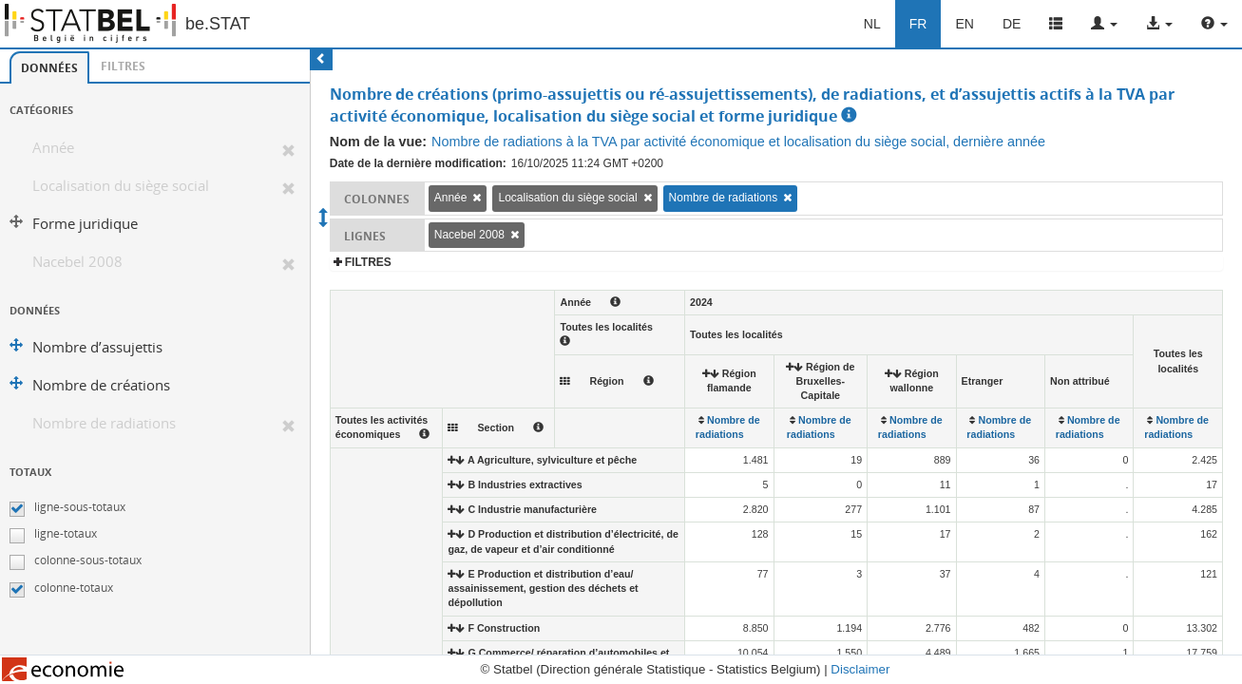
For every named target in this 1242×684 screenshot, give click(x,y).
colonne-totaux (73, 588)
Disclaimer (860, 669)
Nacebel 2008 (77, 262)
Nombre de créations (101, 385)
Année (53, 148)
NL (872, 23)
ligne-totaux (65, 533)
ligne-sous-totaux (79, 507)
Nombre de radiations (104, 423)
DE (1012, 23)
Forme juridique (85, 224)
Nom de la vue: (378, 141)
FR (918, 23)
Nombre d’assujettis (97, 347)
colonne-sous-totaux (88, 560)
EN (964, 23)
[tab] (49, 67)
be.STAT (217, 23)
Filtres (123, 66)
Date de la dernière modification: (418, 163)
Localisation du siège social (120, 186)
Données (49, 68)
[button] (1104, 24)
